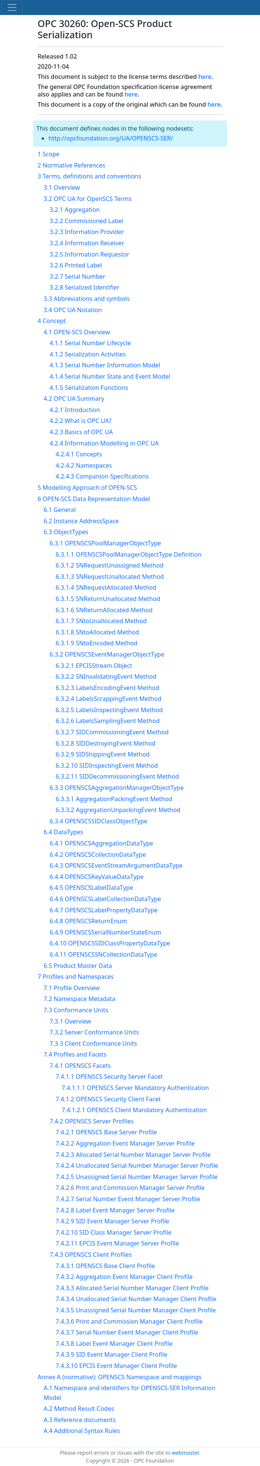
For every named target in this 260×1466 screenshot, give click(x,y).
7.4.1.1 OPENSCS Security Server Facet (109, 1076)
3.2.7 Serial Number (77, 276)
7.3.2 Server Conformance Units (94, 1032)
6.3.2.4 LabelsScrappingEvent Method (109, 699)
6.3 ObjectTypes (66, 532)
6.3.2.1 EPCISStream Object (94, 665)
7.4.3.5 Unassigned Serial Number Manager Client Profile (136, 1310)
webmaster (185, 1452)
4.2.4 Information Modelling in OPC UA (104, 443)
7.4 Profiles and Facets (75, 1054)
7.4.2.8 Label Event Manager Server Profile (115, 1210)
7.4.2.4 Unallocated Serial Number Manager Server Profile (137, 1165)
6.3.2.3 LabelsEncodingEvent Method (107, 688)
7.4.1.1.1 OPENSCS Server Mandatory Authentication (135, 1088)
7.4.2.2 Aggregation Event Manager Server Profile (125, 1143)
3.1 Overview (62, 187)
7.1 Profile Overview (72, 988)
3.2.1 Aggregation (75, 209)
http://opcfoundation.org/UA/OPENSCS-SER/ (110, 138)
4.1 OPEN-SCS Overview (77, 332)
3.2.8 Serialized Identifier (84, 287)
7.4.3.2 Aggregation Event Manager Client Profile (124, 1277)
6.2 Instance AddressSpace (81, 521)
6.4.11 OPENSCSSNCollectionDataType (103, 954)
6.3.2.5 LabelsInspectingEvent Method (109, 710)
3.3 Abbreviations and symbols (87, 298)
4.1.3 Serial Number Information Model (105, 365)
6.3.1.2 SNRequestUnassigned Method (109, 565)
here (205, 76)
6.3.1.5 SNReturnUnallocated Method (108, 599)
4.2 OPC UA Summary (74, 398)
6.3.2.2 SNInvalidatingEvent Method (106, 676)
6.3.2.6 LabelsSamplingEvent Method (108, 721)
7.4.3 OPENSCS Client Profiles (91, 1254)
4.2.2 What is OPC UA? (81, 421)
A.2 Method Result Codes (79, 1408)
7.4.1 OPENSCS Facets (80, 1065)
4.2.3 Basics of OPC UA (81, 432)
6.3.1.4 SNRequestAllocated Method (106, 587)
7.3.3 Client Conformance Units (93, 1043)
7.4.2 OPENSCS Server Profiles (92, 1121)
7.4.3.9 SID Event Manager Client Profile (111, 1354)
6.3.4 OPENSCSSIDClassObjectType (98, 821)
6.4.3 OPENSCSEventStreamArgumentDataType (116, 865)
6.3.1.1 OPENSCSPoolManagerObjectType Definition (128, 554)
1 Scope (48, 154)
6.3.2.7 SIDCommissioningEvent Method (112, 732)
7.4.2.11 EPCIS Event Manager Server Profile (117, 1243)
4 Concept (52, 321)
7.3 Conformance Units (76, 1010)
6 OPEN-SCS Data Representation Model (94, 499)
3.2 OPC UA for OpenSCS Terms (88, 199)
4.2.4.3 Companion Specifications (102, 476)
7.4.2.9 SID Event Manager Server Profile (112, 1221)
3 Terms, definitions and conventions (89, 176)
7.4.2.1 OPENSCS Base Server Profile (106, 1132)
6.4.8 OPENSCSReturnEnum (88, 921)
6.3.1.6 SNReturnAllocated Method (104, 610)
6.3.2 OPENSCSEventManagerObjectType (107, 654)
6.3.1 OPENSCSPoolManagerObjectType (105, 543)
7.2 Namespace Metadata (79, 999)
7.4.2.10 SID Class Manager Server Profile (113, 1232)
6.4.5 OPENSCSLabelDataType (91, 887)
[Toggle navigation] (12, 7)
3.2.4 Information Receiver (87, 243)
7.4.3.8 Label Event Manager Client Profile (114, 1343)
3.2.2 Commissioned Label (86, 221)
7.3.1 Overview (70, 1021)
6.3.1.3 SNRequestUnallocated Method (110, 576)
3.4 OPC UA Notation (73, 310)
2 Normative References (71, 165)
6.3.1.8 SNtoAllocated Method (97, 632)
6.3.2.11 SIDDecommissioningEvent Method (117, 776)
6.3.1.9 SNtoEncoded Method (97, 643)
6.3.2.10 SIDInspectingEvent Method (107, 765)
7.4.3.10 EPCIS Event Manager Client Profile (116, 1366)
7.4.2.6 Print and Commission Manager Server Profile (130, 1188)
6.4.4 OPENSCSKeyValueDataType (97, 877)
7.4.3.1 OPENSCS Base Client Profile (105, 1266)
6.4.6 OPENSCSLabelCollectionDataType (105, 899)
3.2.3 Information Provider (87, 232)
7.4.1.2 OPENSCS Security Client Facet (108, 1099)
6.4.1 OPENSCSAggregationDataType (101, 843)
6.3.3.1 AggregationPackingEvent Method (114, 799)
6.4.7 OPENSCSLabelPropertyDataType (104, 910)
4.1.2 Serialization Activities (88, 354)
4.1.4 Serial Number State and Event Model (110, 376)
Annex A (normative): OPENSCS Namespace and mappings (119, 1377)
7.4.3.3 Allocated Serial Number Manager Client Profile (132, 1288)
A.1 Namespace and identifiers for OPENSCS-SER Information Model (129, 1393)
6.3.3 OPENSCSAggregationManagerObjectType (117, 788)
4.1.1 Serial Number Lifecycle (90, 343)
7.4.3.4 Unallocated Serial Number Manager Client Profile (136, 1299)
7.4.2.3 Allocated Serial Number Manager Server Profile (133, 1154)
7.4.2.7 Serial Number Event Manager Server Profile (128, 1199)
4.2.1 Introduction (75, 410)
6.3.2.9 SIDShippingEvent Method (103, 754)
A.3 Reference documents (80, 1420)
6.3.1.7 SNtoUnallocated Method (101, 621)
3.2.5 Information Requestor (89, 254)
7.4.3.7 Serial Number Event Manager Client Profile (127, 1332)
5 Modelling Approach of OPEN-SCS (87, 487)
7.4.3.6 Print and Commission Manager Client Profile (129, 1321)
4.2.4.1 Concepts (79, 454)
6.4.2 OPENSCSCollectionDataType (98, 854)
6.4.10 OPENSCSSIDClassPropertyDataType (110, 943)
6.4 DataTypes (63, 832)
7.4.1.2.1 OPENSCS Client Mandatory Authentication (134, 1110)
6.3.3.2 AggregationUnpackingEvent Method (118, 810)
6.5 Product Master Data (78, 966)
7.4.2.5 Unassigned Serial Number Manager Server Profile (137, 1177)
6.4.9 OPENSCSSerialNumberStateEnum (105, 932)
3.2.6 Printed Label (76, 265)
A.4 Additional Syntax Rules (82, 1431)
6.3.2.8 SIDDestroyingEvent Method (106, 743)
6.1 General (60, 510)
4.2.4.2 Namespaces (84, 465)
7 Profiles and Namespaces (75, 976)
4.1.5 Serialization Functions (89, 387)
